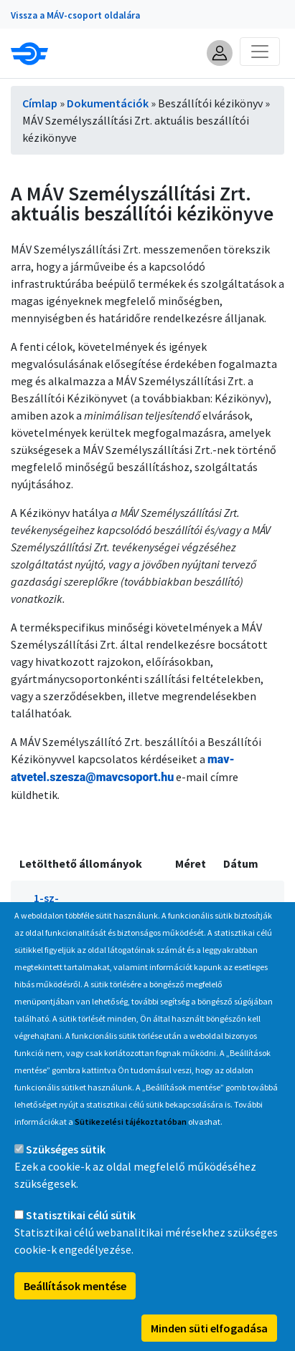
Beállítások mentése (75, 1300)
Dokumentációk (108, 103)
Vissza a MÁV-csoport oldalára (75, 15)
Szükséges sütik (66, 1163)
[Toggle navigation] (260, 51)
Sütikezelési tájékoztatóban (131, 1135)
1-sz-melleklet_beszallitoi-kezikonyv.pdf (89, 915)
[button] (219, 53)
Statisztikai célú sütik (81, 1229)
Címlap (39, 103)
